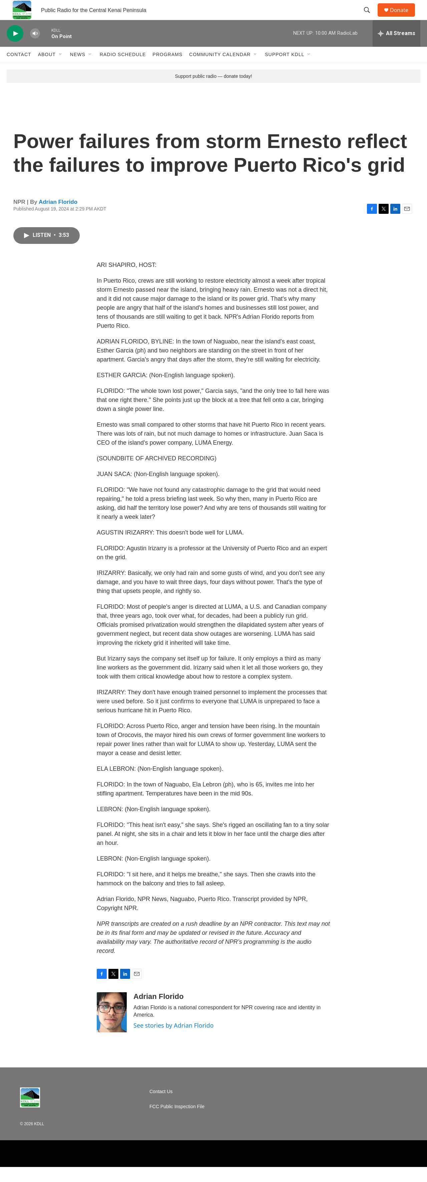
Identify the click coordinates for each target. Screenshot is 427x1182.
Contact (19, 69)
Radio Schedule (123, 69)
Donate (403, 17)
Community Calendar (220, 69)
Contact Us (160, 1106)
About (47, 69)
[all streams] (396, 48)
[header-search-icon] (370, 18)
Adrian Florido (58, 217)
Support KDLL (284, 69)
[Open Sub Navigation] (60, 69)
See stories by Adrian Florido (173, 1040)
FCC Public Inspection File (176, 1121)
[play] (15, 48)
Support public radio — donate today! (213, 91)
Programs (167, 69)
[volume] (35, 48)
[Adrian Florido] (112, 1027)
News (77, 69)
